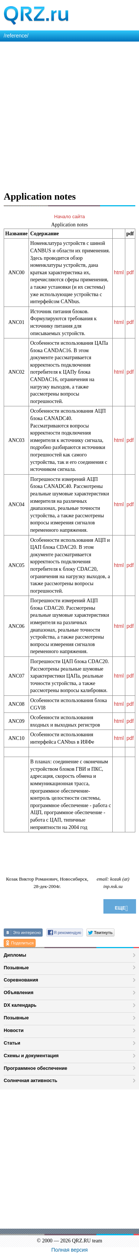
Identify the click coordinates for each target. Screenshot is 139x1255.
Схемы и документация (31, 1055)
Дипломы (15, 955)
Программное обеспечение (35, 1068)
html (118, 272)
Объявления (18, 992)
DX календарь (20, 1005)
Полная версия (70, 1250)
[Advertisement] (69, 114)
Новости (14, 1030)
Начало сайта (69, 216)
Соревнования (21, 980)
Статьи (12, 1043)
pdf (129, 272)
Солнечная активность (30, 1080)
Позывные (16, 967)
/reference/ (16, 36)
